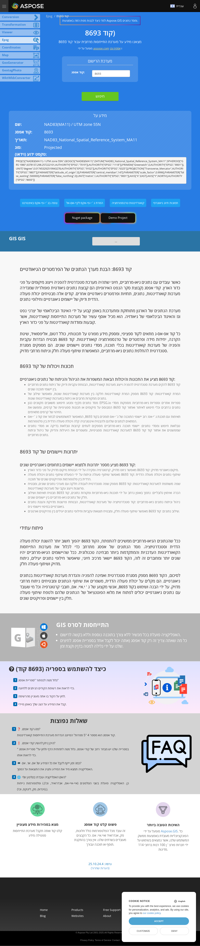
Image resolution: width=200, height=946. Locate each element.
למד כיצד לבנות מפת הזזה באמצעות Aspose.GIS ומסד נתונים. (100, 20)
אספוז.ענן (115, 48)
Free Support (112, 910)
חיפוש (100, 96)
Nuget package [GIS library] (82, 218)
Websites (77, 916)
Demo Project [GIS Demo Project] (118, 218)
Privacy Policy (87, 940)
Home (44, 910)
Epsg (49, 16)
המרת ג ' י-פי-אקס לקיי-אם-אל (84, 203)
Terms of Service (103, 940)
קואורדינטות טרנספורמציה (128, 203)
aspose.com (101, 48)
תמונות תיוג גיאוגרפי (165, 203)
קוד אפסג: (78, 72)
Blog (43, 916)
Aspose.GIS (169, 831)
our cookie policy (152, 913)
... (116, 241)
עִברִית (177, 6)
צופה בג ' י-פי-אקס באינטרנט (39, 203)
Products (77, 910)
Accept (158, 921)
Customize (143, 931)
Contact (116, 940)
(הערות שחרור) (100, 868)
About (107, 916)
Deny (174, 931)
